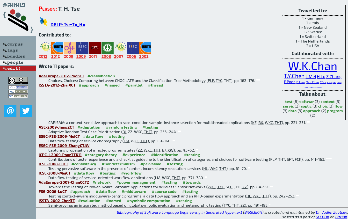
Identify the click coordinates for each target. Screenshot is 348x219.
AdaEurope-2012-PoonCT (61, 75)
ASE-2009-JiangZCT (56, 127)
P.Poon (290, 81)
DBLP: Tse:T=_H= (68, 24)
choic (323, 106)
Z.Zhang (333, 76)
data (292, 110)
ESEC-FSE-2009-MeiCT (59, 136)
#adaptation (89, 127)
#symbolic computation (148, 200)
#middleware (134, 191)
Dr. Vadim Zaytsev (331, 212)
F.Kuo (306, 87)
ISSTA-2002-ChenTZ (57, 200)
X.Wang (311, 87)
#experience (134, 154)
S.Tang (339, 82)
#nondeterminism (118, 163)
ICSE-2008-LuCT (53, 163)
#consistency (84, 163)
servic (288, 106)
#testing (150, 127)
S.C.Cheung (318, 87)
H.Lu (321, 76)
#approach (89, 85)
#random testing (121, 127)
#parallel (134, 85)
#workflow (131, 173)
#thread (155, 85)
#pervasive (150, 163)
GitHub (341, 216)
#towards (192, 182)
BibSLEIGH (253, 212)
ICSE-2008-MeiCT (55, 173)
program (335, 110)
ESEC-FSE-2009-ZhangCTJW (64, 145)
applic (306, 106)
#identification (164, 154)
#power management (135, 182)
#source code (164, 191)
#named (112, 85)
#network (101, 182)
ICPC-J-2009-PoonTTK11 (60, 154)
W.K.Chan (312, 65)
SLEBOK (322, 216)
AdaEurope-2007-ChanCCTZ (64, 182)
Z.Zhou (323, 82)
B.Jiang (300, 82)
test (289, 101)
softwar (306, 101)
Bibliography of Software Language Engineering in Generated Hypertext (179, 212)
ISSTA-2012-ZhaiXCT (57, 85)
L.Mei (310, 76)
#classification (101, 75)
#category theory (101, 154)
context (327, 101)
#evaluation (89, 200)
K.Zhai (329, 82)
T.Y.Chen (294, 76)
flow (338, 106)
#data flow (93, 136)
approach (311, 110)
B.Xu (334, 82)
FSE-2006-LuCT (53, 191)
